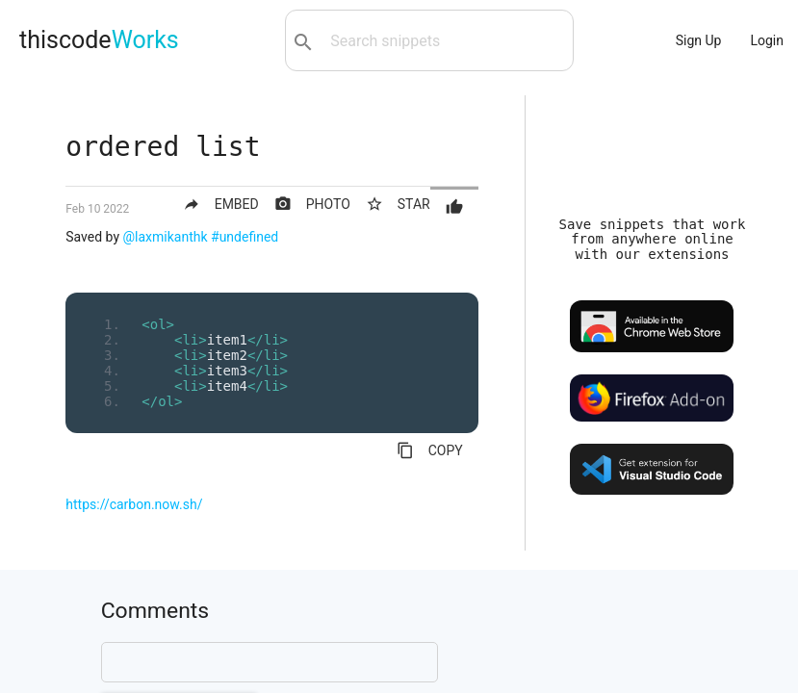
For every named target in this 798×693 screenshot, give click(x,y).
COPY (430, 450)
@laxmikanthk (165, 236)
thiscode (99, 40)
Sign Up (699, 40)
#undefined (244, 236)
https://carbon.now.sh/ (133, 504)
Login (767, 40)
